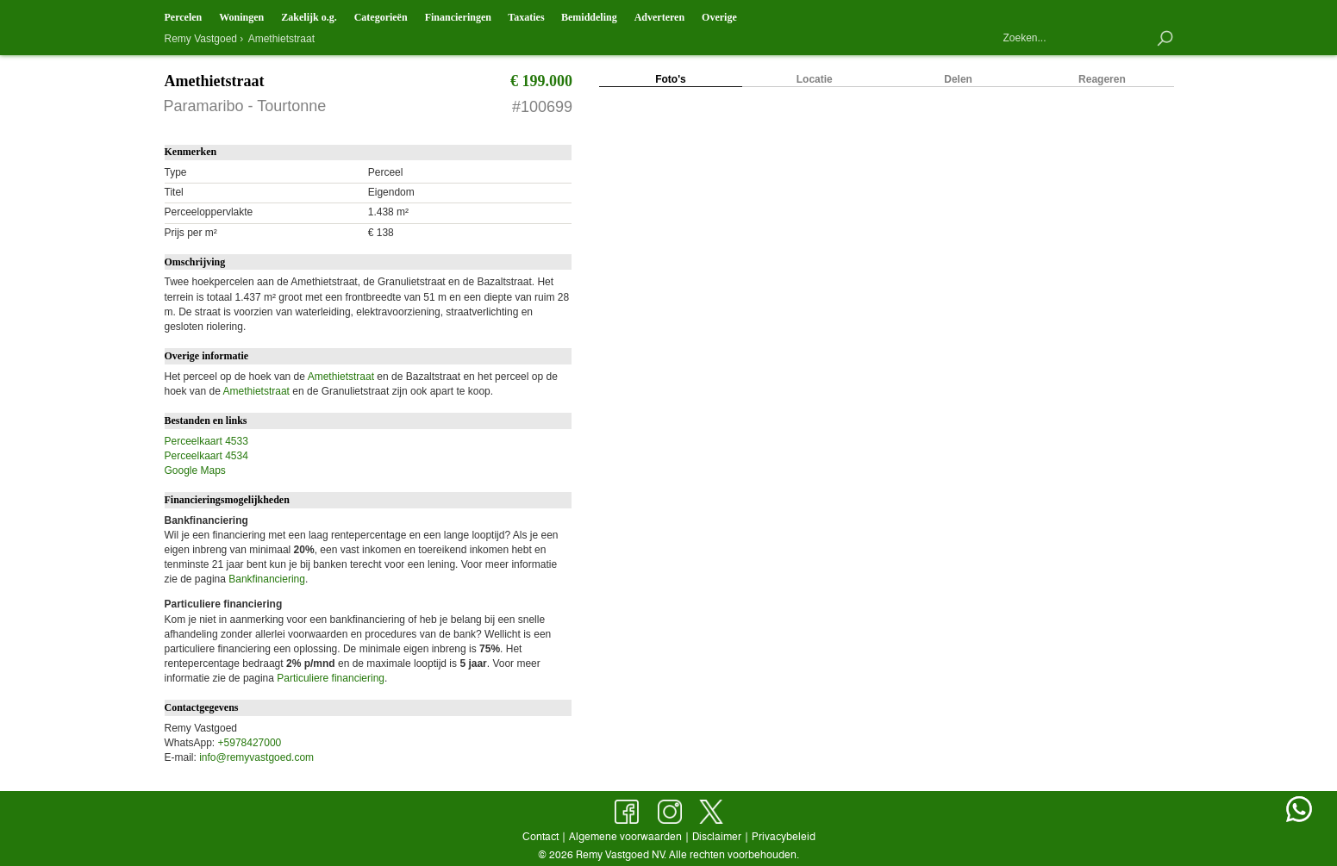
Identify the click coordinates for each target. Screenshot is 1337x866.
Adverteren (659, 17)
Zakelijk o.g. (308, 17)
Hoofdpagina (1010, 15)
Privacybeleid (783, 836)
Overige (719, 17)
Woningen (241, 17)
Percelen (184, 17)
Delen (958, 79)
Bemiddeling (589, 17)
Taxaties (526, 17)
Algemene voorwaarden (625, 836)
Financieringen (458, 17)
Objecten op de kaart (1089, 14)
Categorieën (381, 17)
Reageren (1102, 79)
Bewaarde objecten (1166, 14)
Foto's (670, 79)
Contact (1050, 15)
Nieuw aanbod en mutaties (1128, 14)
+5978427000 (250, 743)
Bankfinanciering (266, 579)
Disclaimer (716, 836)
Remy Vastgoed (201, 39)
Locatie (815, 79)
